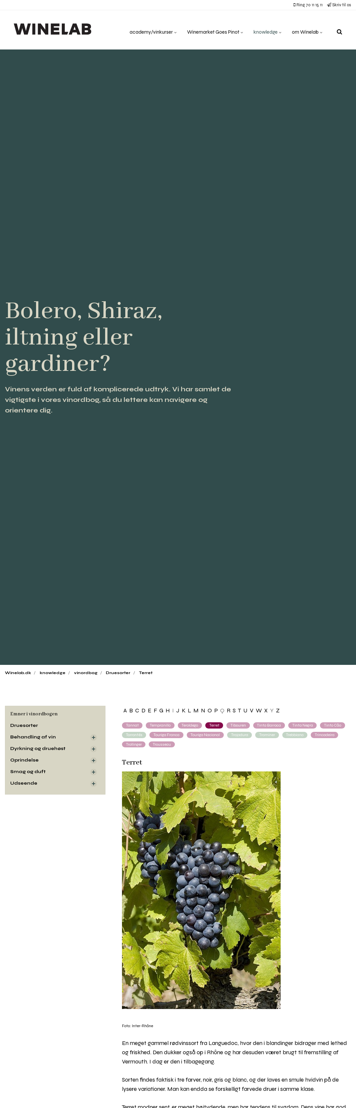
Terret (215, 725)
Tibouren (239, 725)
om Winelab (306, 29)
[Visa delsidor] (93, 737)
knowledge (265, 29)
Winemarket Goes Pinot (210, 29)
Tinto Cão (335, 725)
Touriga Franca (167, 735)
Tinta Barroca (270, 725)
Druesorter (24, 726)
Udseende (24, 784)
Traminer (269, 735)
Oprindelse (24, 761)
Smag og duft (28, 772)
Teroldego (190, 725)
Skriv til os (339, 5)
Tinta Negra (304, 725)
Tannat (132, 725)
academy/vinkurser (145, 29)
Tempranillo (160, 725)
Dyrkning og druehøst (38, 749)
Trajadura (241, 735)
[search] (339, 29)
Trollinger (134, 744)
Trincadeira (326, 735)
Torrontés (134, 735)
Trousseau (162, 744)
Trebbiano (296, 735)
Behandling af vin (33, 737)
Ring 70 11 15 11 (308, 5)
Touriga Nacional (206, 735)
